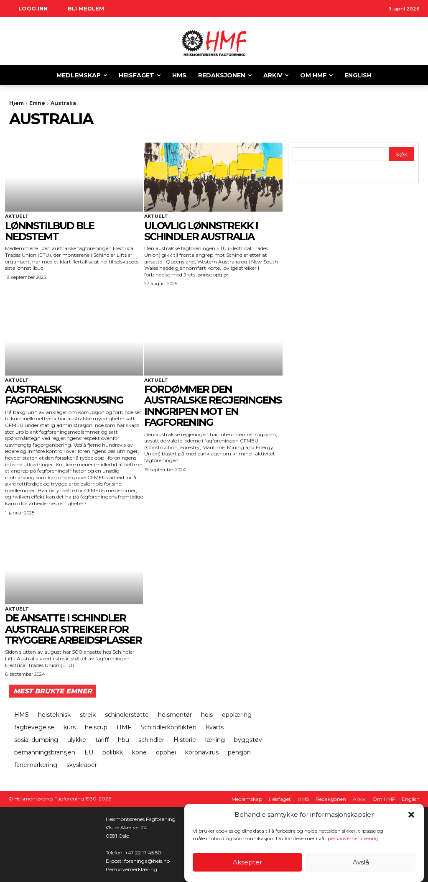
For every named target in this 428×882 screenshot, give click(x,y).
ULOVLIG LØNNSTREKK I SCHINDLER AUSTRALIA (201, 231)
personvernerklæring (353, 838)
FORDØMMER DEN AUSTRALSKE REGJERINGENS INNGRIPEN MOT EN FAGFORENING (212, 405)
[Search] (401, 154)
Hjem (16, 103)
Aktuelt (17, 216)
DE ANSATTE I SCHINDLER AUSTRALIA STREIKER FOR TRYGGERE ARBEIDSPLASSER (73, 629)
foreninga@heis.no (147, 861)
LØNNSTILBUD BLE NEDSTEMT (49, 231)
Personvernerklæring (131, 869)
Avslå (361, 862)
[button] (411, 814)
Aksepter (247, 862)
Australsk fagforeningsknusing (64, 394)
